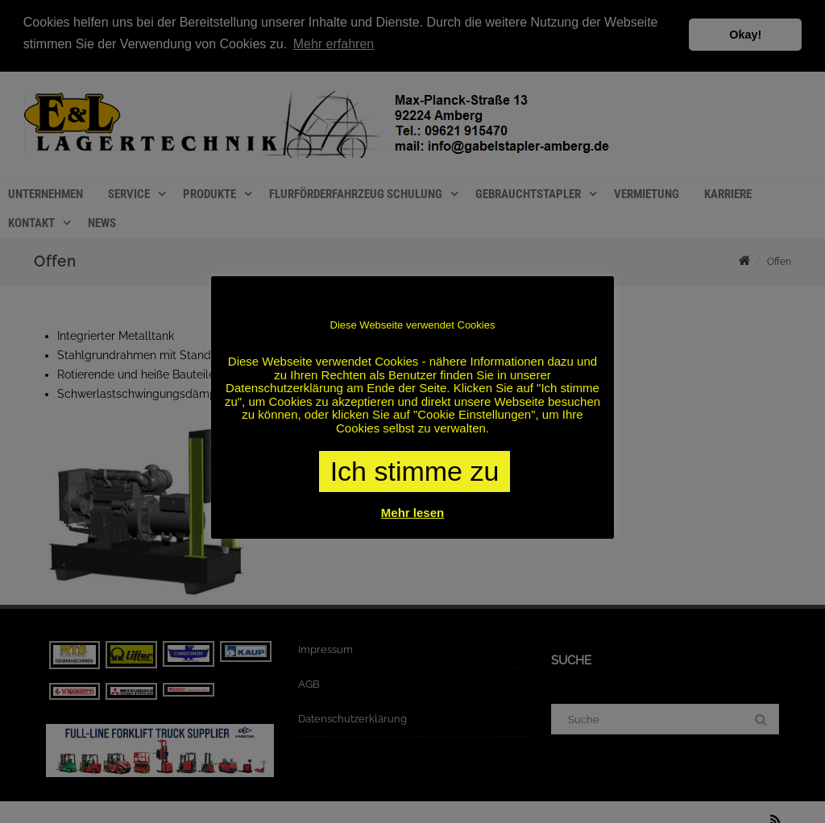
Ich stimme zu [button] (415, 471)
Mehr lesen (412, 512)
